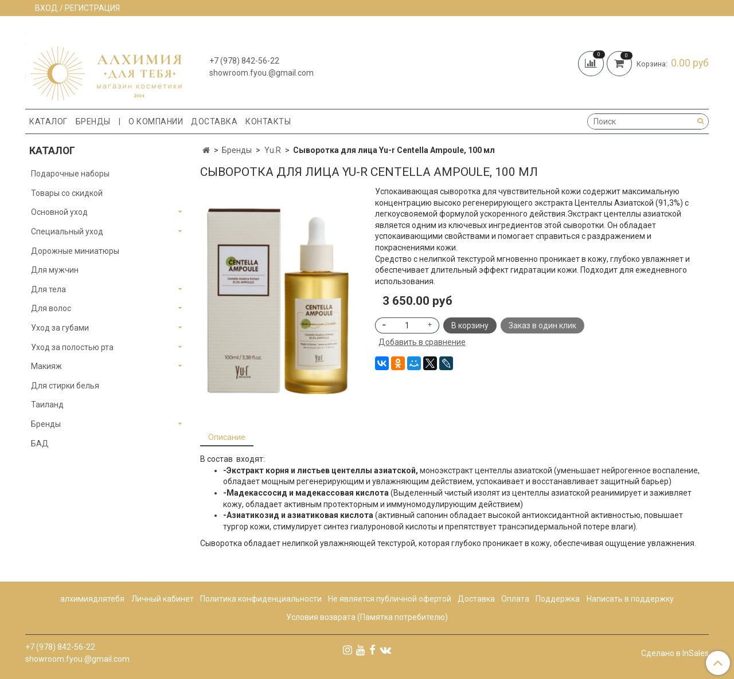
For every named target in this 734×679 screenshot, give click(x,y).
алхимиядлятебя (92, 598)
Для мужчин (55, 269)
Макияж (46, 366)
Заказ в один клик (542, 325)
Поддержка (558, 598)
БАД (40, 443)
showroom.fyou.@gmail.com (261, 72)
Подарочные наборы (70, 173)
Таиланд (47, 404)
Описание (226, 437)
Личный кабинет (162, 598)
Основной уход (59, 212)
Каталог (48, 121)
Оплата (515, 598)
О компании (155, 121)
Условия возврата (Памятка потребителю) (367, 617)
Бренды (93, 121)
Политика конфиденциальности (261, 598)
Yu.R (272, 150)
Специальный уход (67, 231)
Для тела (48, 289)
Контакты (268, 121)
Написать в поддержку (630, 598)
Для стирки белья (65, 385)
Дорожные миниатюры (75, 251)
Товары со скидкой (67, 193)
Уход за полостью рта (72, 347)
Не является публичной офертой (389, 598)
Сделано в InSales (675, 653)
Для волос (51, 308)
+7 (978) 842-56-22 (244, 60)
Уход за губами (60, 327)
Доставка (214, 121)
